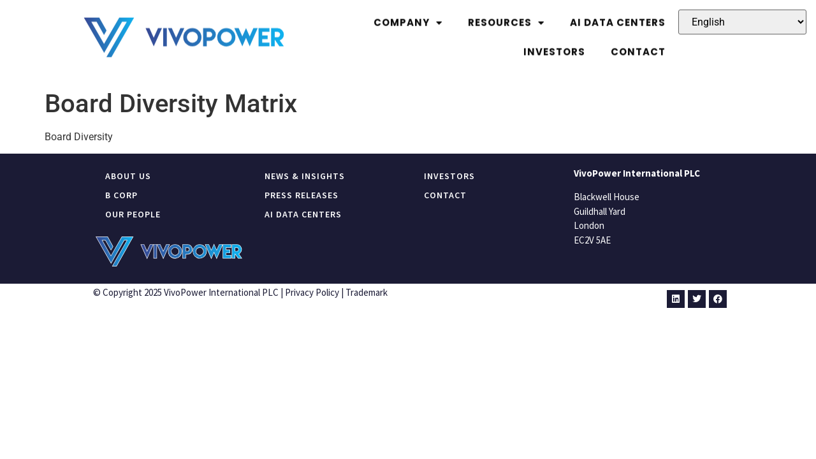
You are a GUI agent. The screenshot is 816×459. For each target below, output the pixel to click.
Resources (506, 16)
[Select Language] (742, 22)
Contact (638, 45)
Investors (554, 45)
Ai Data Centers (618, 15)
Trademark (367, 292)
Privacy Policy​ (312, 292)
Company (408, 16)
